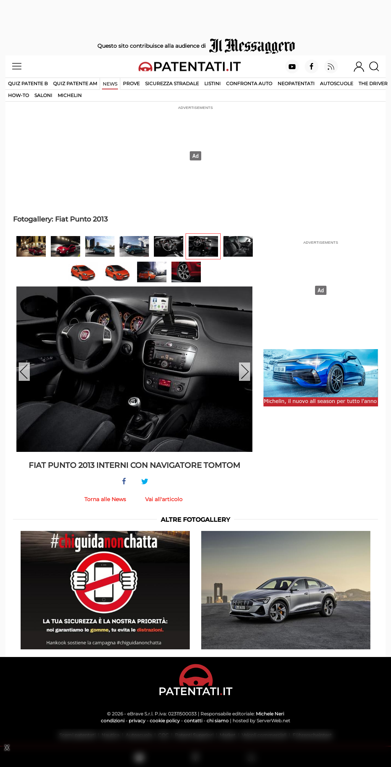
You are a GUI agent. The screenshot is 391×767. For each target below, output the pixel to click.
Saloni (43, 95)
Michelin (70, 95)
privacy (137, 720)
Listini (212, 83)
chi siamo (218, 720)
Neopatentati (296, 83)
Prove (131, 83)
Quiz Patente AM (75, 83)
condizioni (112, 720)
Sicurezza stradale (172, 83)
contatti (193, 720)
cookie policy (165, 720)
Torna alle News (105, 499)
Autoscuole (336, 83)
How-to (18, 95)
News (110, 84)
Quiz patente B (28, 83)
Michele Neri (270, 714)
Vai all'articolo (164, 499)
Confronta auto (249, 83)
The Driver (373, 83)
